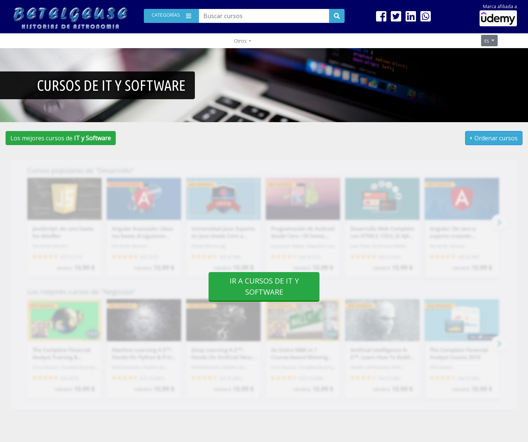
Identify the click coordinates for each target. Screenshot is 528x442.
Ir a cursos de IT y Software (264, 286)
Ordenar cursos (495, 138)
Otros (241, 40)
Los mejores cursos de (60, 138)
